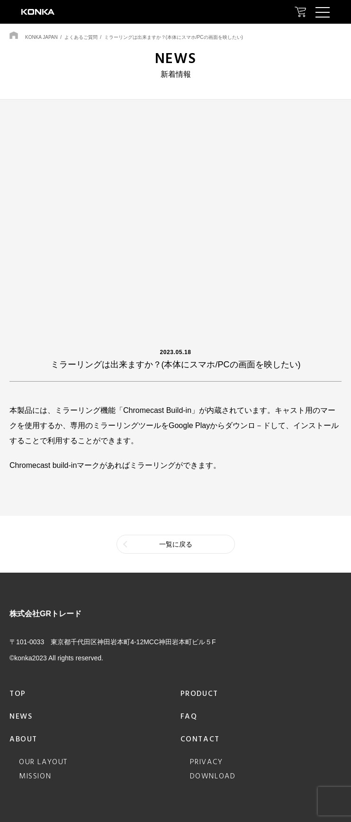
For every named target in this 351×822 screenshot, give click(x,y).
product (199, 694)
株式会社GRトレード (45, 614)
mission (35, 776)
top (17, 694)
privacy (206, 762)
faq (189, 717)
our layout (43, 762)
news (20, 717)
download (213, 776)
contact (200, 739)
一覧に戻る (175, 544)
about (23, 739)
